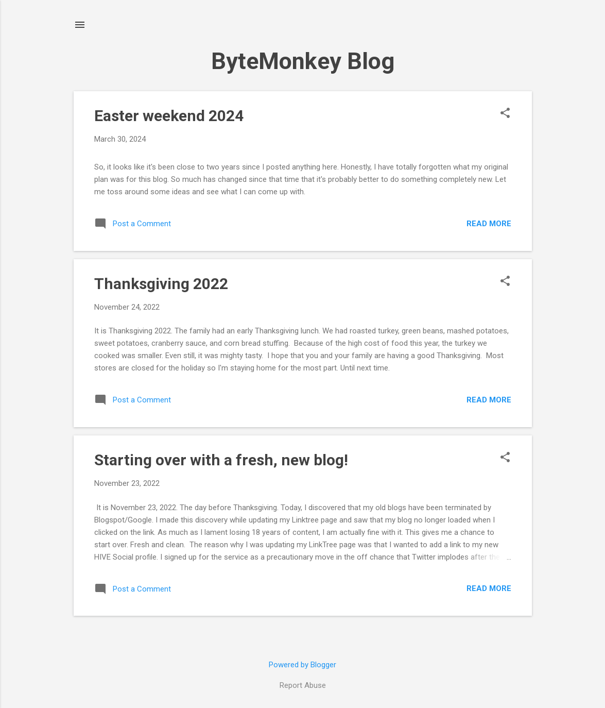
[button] (505, 114)
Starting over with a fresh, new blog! (221, 460)
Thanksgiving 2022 (161, 284)
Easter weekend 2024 (169, 116)
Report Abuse (303, 685)
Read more (488, 223)
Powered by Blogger (302, 664)
